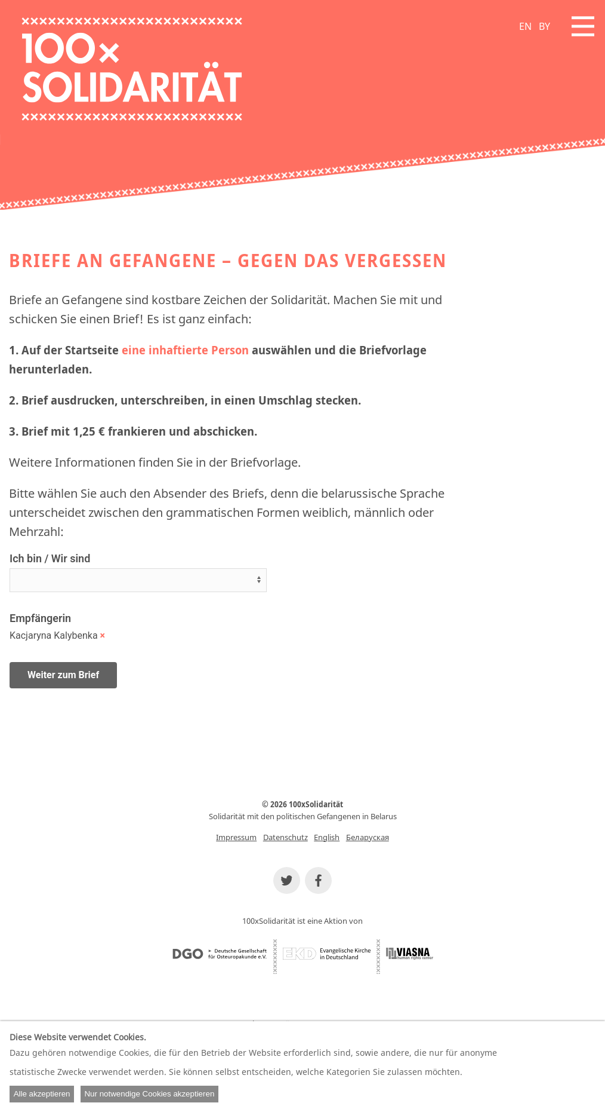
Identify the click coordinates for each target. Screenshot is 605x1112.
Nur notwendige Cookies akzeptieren (149, 1093)
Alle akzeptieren (42, 1093)
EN (525, 26)
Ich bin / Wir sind (50, 558)
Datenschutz (285, 837)
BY (544, 26)
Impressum (236, 837)
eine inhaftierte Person (185, 350)
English (326, 837)
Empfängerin (40, 618)
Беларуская (367, 837)
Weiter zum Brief (63, 675)
